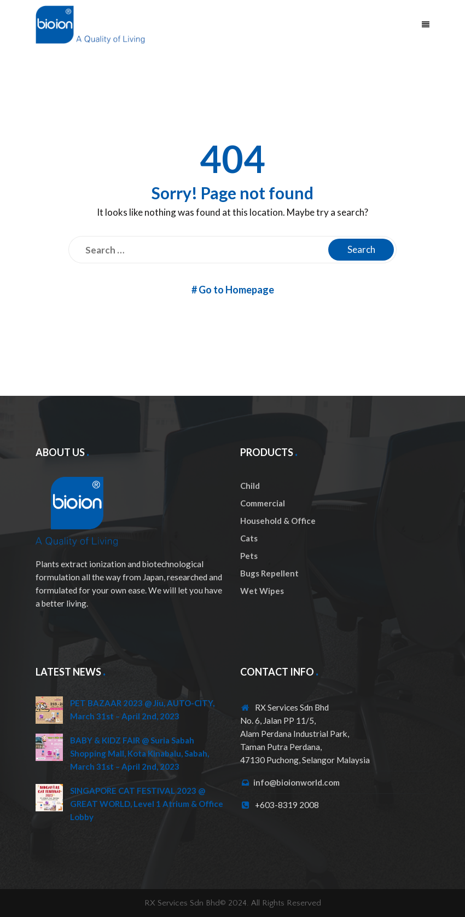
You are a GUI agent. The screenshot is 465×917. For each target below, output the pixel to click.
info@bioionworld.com (296, 782)
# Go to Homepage (232, 290)
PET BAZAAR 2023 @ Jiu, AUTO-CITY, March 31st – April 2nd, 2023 (142, 709)
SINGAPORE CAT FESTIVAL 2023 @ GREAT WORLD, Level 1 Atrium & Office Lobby (146, 804)
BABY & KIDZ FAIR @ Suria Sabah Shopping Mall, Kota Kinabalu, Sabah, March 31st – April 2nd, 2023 (139, 753)
